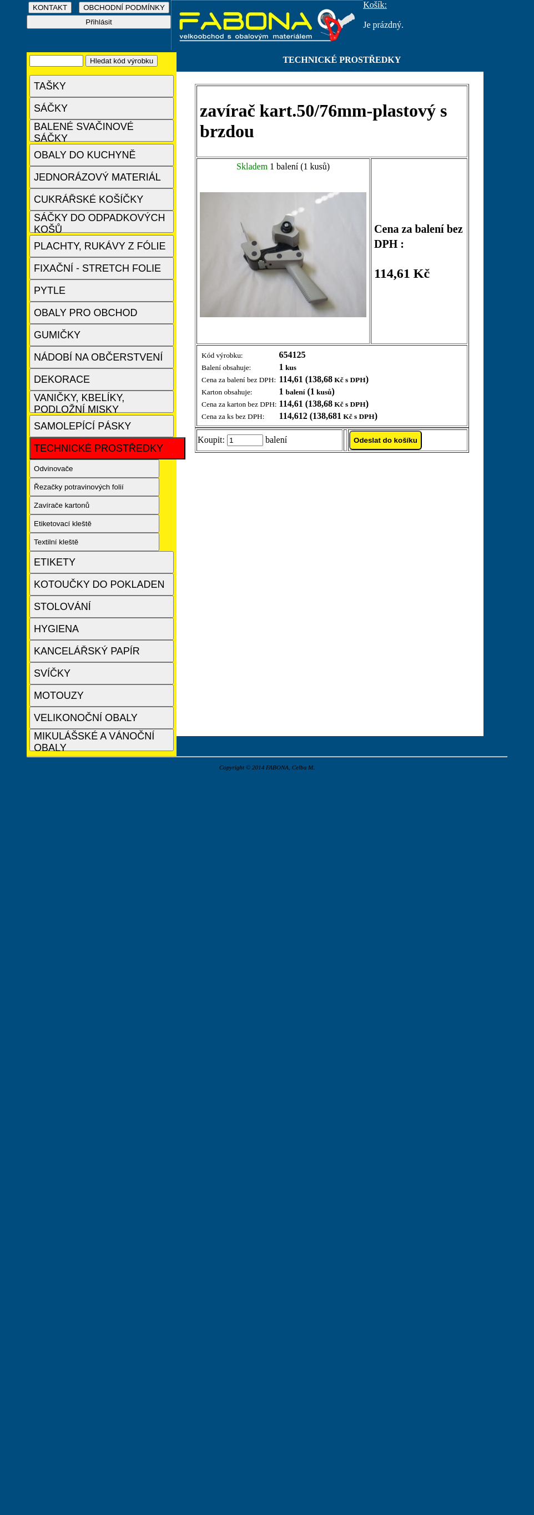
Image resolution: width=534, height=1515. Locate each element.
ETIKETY (54, 562)
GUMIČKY (57, 335)
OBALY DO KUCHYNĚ (84, 155)
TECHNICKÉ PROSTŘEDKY (98, 448)
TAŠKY (50, 86)
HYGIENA (56, 628)
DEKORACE (62, 379)
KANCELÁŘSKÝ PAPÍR (87, 651)
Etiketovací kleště (63, 523)
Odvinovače (53, 468)
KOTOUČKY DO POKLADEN (99, 584)
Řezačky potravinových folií (79, 487)
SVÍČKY (52, 673)
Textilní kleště (56, 542)
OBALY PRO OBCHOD (85, 312)
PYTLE (50, 290)
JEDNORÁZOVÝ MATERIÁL (97, 177)
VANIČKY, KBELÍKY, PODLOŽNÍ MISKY (79, 402)
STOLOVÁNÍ (62, 606)
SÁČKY (51, 108)
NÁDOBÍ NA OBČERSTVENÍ (98, 357)
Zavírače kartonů (61, 505)
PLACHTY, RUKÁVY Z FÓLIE (99, 246)
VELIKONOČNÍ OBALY (86, 717)
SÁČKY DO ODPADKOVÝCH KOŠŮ (99, 222)
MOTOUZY (59, 695)
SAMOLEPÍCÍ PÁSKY (82, 426)
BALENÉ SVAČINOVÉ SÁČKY (84, 131)
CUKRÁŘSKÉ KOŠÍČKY (88, 199)
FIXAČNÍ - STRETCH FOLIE (97, 268)
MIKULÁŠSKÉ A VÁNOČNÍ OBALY (94, 741)
